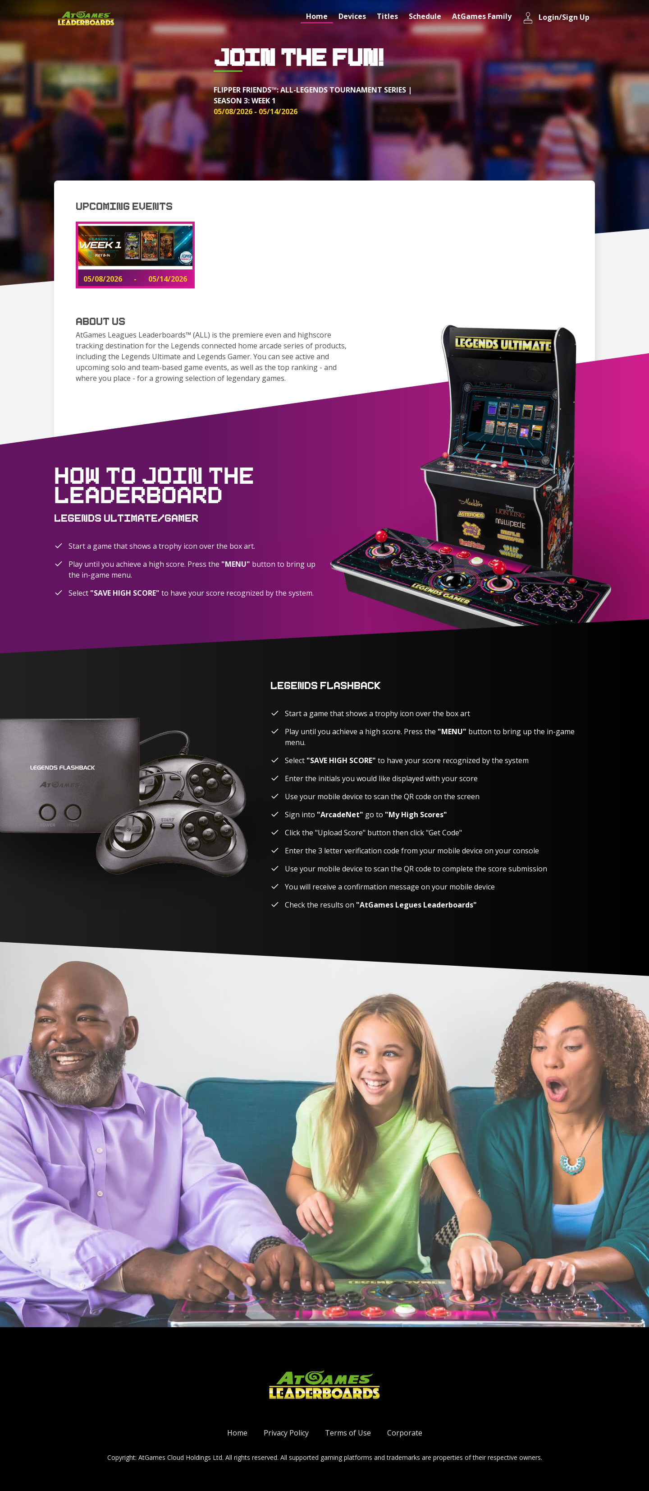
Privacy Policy (286, 1433)
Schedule (425, 16)
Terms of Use (348, 1433)
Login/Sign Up (556, 17)
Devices (352, 16)
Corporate (404, 1433)
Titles (387, 16)
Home (317, 16)
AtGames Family (482, 16)
